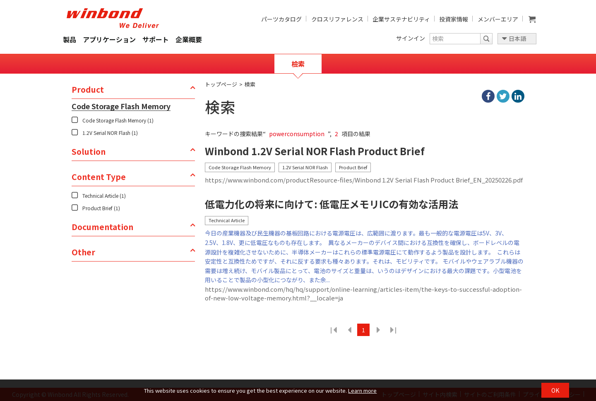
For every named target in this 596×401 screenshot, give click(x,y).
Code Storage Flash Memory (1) (118, 120)
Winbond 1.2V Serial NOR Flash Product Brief (315, 151)
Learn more (362, 390)
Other (83, 252)
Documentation (102, 227)
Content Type (99, 176)
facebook (488, 96)
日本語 (517, 38)
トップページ (221, 84)
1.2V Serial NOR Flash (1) (110, 132)
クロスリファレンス (337, 19)
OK (555, 390)
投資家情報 (453, 19)
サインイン (410, 38)
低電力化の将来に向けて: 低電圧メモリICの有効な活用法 (331, 204)
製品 (69, 39)
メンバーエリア (498, 19)
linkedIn (518, 96)
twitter (503, 96)
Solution (89, 151)
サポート (155, 39)
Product (88, 89)
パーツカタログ (281, 19)
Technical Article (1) (104, 195)
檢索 (298, 64)
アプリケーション (109, 39)
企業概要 (188, 39)
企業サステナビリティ (401, 19)
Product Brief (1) (101, 207)
